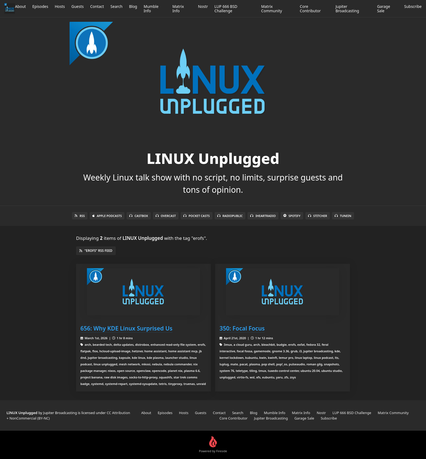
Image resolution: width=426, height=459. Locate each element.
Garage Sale (383, 8)
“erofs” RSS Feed (95, 250)
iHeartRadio (263, 216)
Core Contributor (310, 8)
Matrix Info (178, 8)
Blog (133, 6)
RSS (80, 216)
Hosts (60, 6)
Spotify (291, 216)
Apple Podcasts (107, 216)
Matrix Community (271, 8)
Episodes (40, 6)
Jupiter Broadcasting (347, 8)
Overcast (166, 216)
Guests (77, 6)
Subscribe (413, 6)
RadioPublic (230, 216)
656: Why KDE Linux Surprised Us (126, 328)
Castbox (138, 216)
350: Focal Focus (242, 328)
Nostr (203, 6)
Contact (97, 6)
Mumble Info (151, 8)
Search (117, 6)
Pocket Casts (196, 216)
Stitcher (317, 216)
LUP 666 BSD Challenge (225, 8)
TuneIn (343, 216)
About (20, 6)
